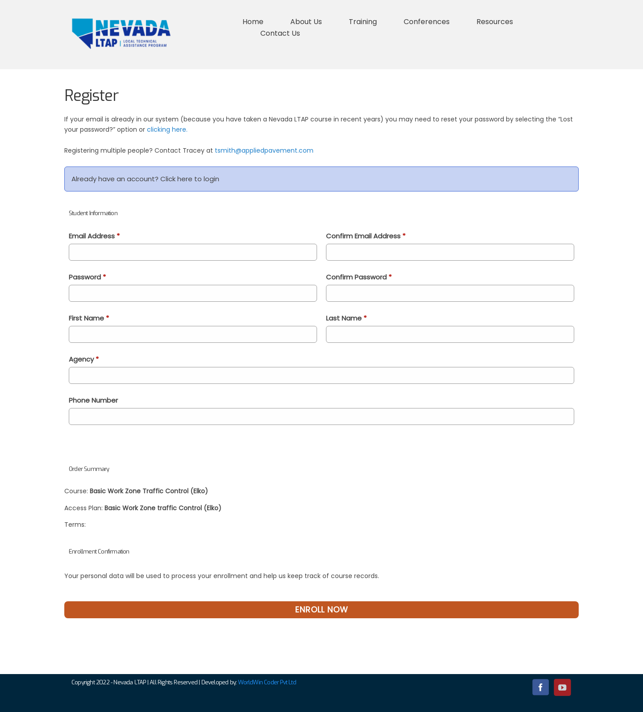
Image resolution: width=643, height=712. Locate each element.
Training (363, 22)
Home (252, 22)
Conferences (427, 22)
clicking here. (167, 129)
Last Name (346, 318)
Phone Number (93, 400)
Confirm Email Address (365, 236)
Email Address (94, 236)
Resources (494, 22)
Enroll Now (321, 609)
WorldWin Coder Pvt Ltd (267, 682)
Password (87, 277)
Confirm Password (359, 277)
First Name (89, 318)
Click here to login (189, 178)
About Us (306, 22)
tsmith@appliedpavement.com (264, 150)
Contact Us (280, 33)
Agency (84, 359)
